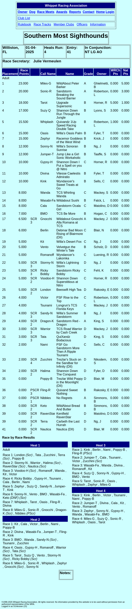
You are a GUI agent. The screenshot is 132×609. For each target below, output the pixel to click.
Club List (24, 18)
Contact (88, 12)
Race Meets (45, 12)
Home (100, 12)
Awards (61, 12)
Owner (23, 12)
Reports (75, 12)
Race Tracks (42, 24)
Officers (82, 24)
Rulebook (24, 24)
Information (98, 24)
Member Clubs (64, 24)
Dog (32, 12)
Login (110, 12)
